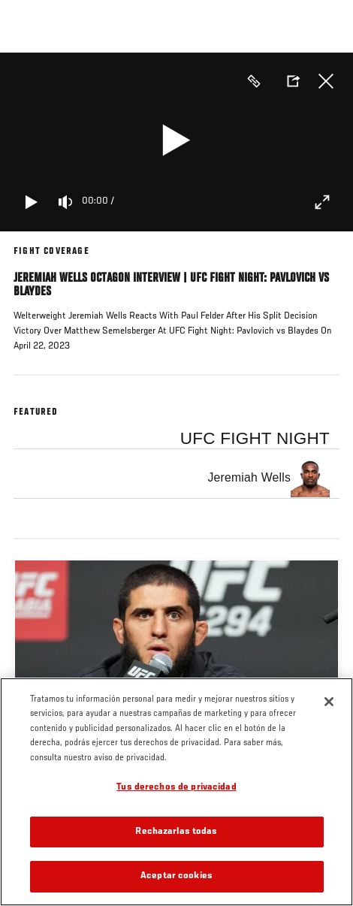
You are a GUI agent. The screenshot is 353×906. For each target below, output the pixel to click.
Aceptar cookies (176, 876)
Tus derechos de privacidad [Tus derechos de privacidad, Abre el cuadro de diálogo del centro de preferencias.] (176, 788)
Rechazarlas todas (176, 832)
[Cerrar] (328, 701)
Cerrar (325, 81)
